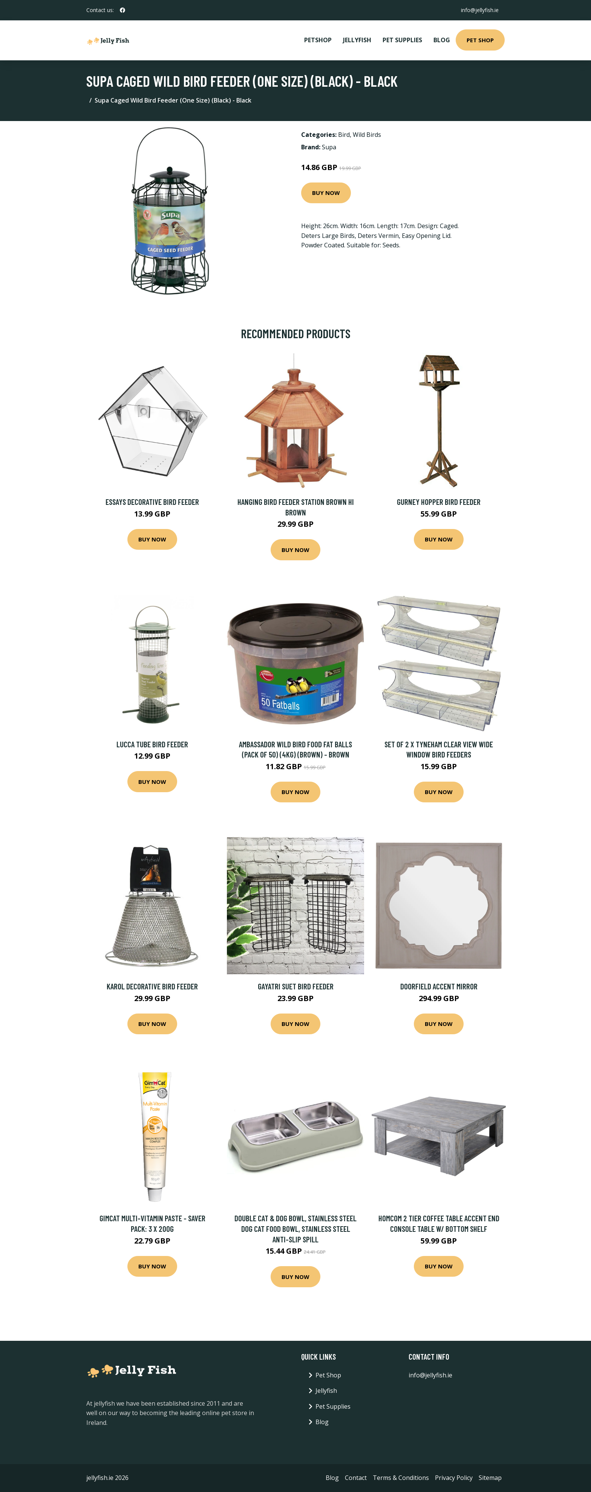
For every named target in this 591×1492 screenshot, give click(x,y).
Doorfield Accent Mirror (439, 986)
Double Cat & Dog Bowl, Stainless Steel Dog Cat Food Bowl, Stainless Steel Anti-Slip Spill (295, 1228)
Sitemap (490, 1478)
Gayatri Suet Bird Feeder (296, 986)
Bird (344, 134)
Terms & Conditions (401, 1478)
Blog (441, 40)
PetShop (318, 40)
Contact (356, 1478)
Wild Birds (367, 134)
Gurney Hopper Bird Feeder (439, 501)
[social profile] (122, 10)
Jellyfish (357, 40)
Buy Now (326, 192)
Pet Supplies (402, 40)
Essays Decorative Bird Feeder (152, 501)
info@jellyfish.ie (480, 10)
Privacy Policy (454, 1478)
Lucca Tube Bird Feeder (152, 744)
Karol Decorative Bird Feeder (152, 986)
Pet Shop (480, 40)
